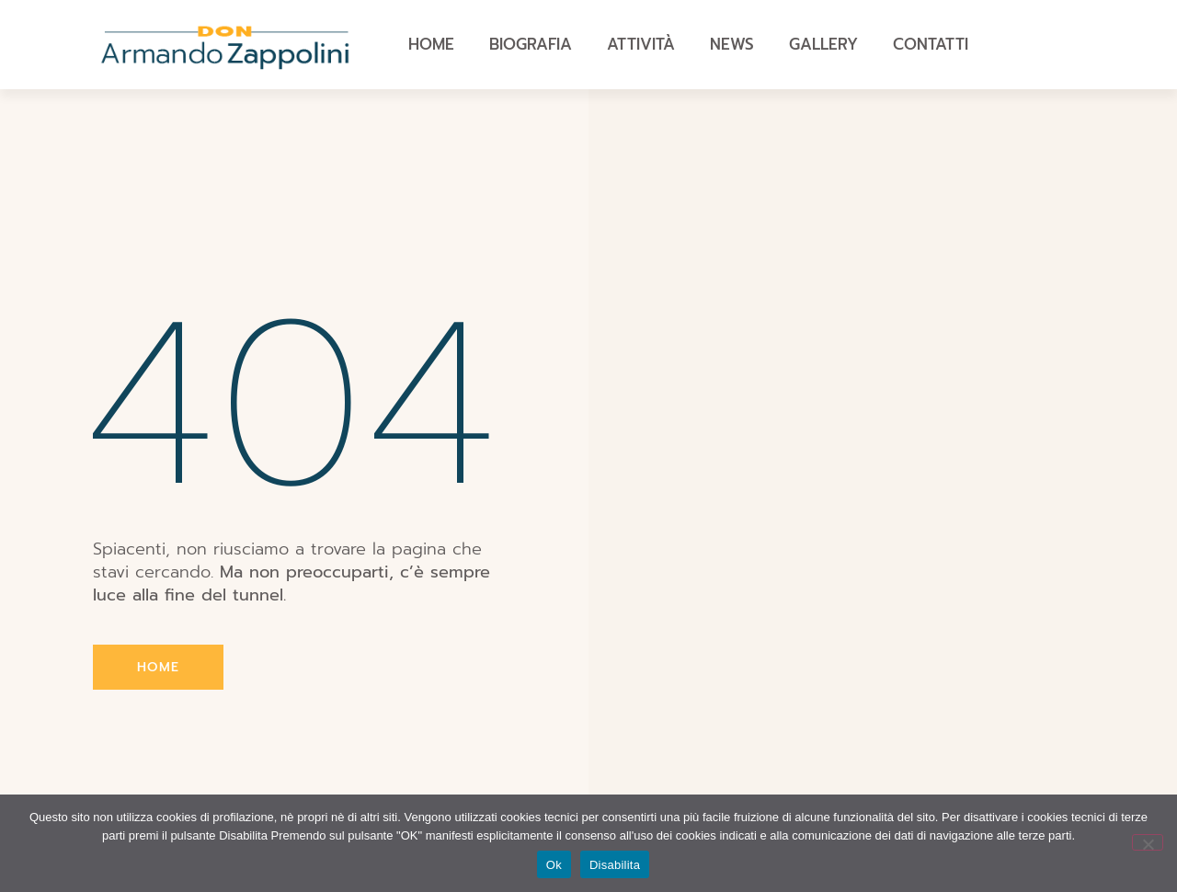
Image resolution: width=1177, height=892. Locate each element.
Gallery (823, 44)
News (732, 44)
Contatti (930, 44)
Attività (641, 44)
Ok (554, 865)
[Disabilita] (1147, 842)
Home (431, 44)
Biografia (530, 44)
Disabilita (614, 865)
